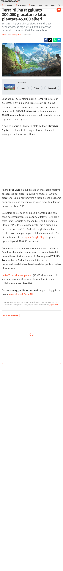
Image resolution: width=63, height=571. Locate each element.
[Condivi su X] (50, 40)
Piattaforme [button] (7, 5)
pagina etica (53, 305)
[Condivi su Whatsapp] (55, 40)
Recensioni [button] (21, 5)
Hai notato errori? (10, 315)
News (23, 88)
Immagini (52, 88)
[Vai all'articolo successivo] (2, 363)
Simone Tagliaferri (15, 35)
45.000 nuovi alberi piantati (17, 275)
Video (40, 5)
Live (46, 5)
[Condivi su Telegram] (59, 40)
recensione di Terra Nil (21, 294)
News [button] (32, 5)
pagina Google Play (34, 237)
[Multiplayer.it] (10, 1)
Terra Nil (21, 82)
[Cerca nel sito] (59, 5)
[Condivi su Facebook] (46, 40)
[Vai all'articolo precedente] (60, 363)
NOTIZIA (4, 35)
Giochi (53, 5)
